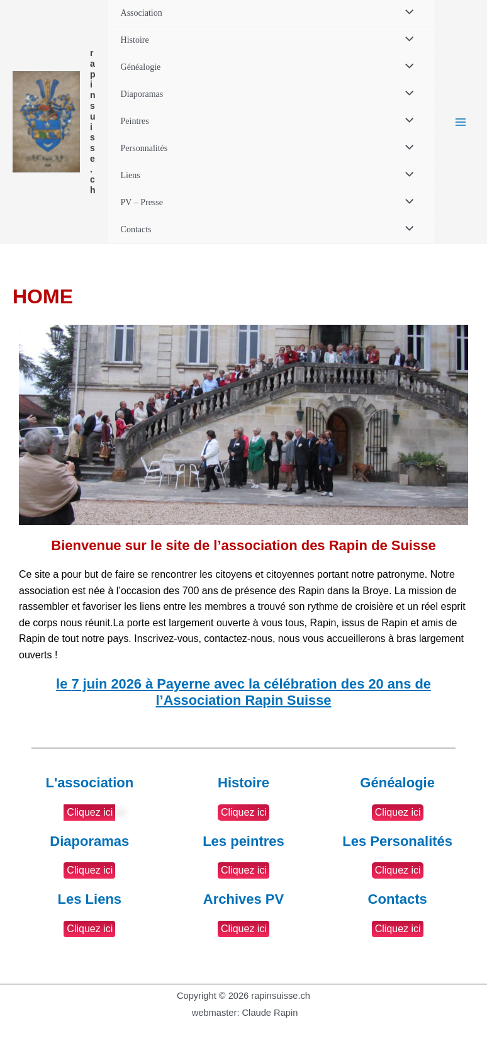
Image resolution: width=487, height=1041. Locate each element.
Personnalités (144, 148)
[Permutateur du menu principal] (460, 122)
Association (141, 13)
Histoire (135, 40)
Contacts (136, 229)
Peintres (135, 121)
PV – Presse (142, 202)
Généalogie (141, 67)
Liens (130, 175)
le (243, 692)
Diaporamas (142, 94)
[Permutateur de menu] (406, 13)
